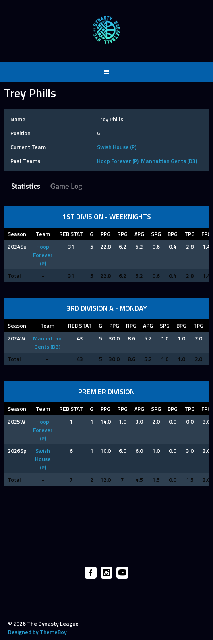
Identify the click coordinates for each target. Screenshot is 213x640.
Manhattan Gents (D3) (169, 161)
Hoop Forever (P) (118, 161)
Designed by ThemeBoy (37, 632)
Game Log (66, 186)
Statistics (25, 186)
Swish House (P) (116, 147)
